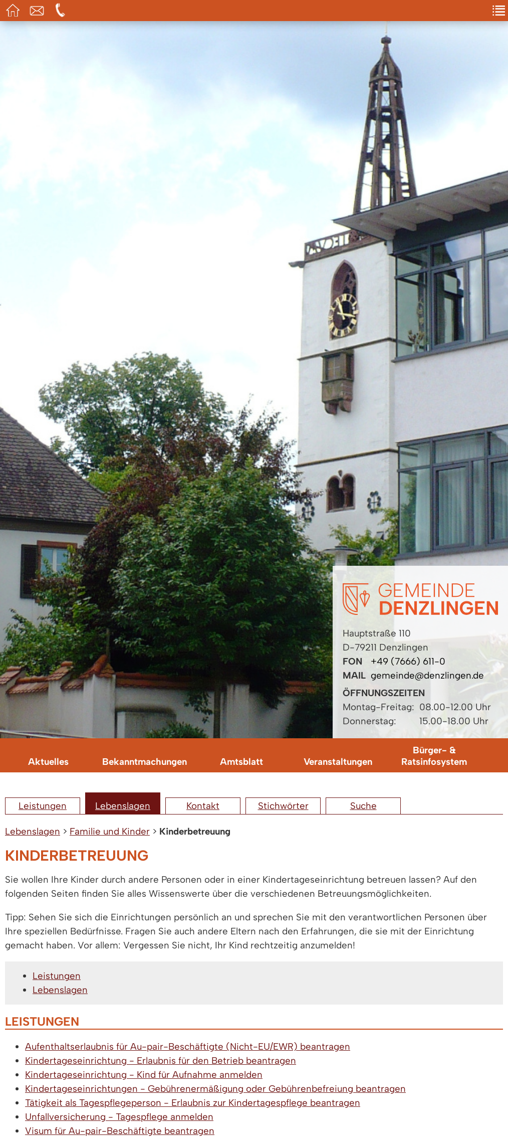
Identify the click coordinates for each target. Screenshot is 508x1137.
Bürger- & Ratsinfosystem (434, 755)
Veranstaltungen (338, 761)
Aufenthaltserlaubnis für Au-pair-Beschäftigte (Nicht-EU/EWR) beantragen (187, 1046)
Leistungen (43, 805)
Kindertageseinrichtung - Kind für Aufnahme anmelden (144, 1074)
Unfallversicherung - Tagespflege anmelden (119, 1116)
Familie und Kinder (110, 831)
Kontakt (202, 805)
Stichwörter (283, 805)
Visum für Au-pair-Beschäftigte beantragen (119, 1130)
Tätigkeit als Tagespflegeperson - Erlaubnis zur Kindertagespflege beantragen (192, 1102)
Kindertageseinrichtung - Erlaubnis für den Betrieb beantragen (160, 1060)
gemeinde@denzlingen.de (427, 675)
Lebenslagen (122, 805)
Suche (363, 805)
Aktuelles (48, 761)
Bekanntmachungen (144, 761)
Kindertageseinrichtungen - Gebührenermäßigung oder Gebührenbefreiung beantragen (215, 1088)
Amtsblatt (241, 761)
